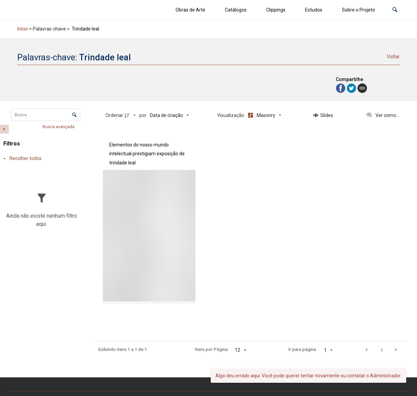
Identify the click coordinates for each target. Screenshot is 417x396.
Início (22, 29)
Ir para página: (302, 349)
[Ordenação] (169, 115)
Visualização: (231, 115)
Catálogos (236, 10)
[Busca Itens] (45, 114)
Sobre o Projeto (358, 10)
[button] (395, 10)
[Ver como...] (382, 115)
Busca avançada (59, 126)
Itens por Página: (212, 349)
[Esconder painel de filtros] (4, 129)
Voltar (393, 56)
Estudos (313, 10)
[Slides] (323, 115)
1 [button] (381, 350)
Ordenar (114, 115)
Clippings (275, 10)
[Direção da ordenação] (131, 115)
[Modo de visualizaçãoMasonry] (263, 115)
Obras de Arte (190, 10)
